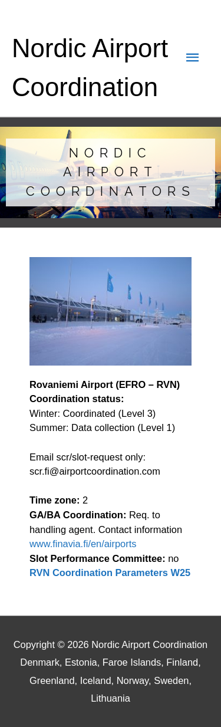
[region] (110, 172)
